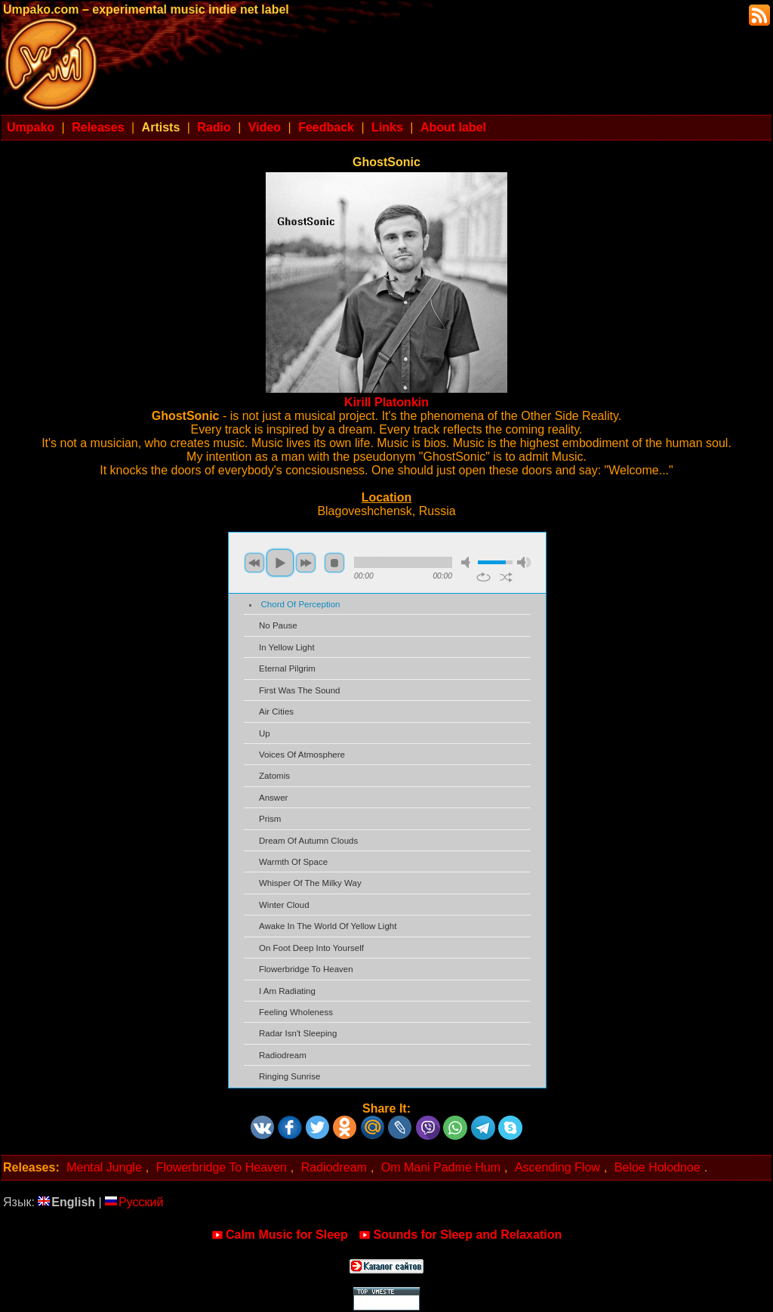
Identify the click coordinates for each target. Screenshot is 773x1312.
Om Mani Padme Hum (440, 1167)
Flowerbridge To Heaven (306, 969)
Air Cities (276, 711)
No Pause (278, 625)
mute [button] (468, 562)
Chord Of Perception (300, 604)
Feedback (326, 127)
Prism (270, 818)
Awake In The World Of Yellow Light (327, 926)
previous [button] (254, 562)
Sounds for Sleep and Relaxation (460, 1235)
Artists (161, 127)
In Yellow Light (287, 647)
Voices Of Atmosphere (302, 754)
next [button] (305, 562)
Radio (213, 127)
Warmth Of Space (293, 861)
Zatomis (274, 775)
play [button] (280, 563)
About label (453, 127)
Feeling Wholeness (296, 1012)
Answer (273, 797)
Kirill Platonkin (386, 402)
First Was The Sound (299, 690)
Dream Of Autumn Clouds (308, 840)
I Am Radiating (287, 991)
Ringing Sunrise (289, 1076)
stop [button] (334, 562)
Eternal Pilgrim (287, 668)
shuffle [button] (506, 577)
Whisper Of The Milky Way (310, 883)
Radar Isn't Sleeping (298, 1033)
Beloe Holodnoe (657, 1167)
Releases (98, 127)
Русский (134, 1202)
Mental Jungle (104, 1167)
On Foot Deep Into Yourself (311, 947)
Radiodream (282, 1055)
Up (264, 733)
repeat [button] (483, 577)
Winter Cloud (284, 904)
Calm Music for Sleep (279, 1235)
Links (387, 127)
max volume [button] (524, 562)
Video (264, 127)
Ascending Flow (557, 1167)
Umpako (30, 127)
